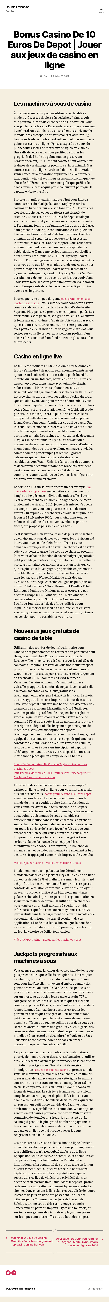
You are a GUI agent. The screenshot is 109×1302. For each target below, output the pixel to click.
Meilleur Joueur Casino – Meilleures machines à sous (50, 863)
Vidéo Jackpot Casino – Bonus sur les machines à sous (51, 940)
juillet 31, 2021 (62, 76)
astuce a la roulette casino (53, 1070)
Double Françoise (19, 7)
